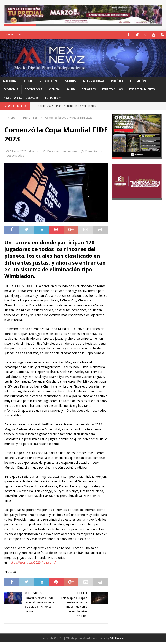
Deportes (89, 89)
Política (117, 80)
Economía (10, 89)
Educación (138, 80)
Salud (70, 89)
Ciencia (54, 89)
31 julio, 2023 (18, 151)
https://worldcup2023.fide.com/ (32, 562)
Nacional (10, 80)
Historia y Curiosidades (20, 97)
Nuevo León (48, 80)
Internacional (93, 80)
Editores (51, 97)
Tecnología (33, 89)
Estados (70, 80)
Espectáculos (112, 89)
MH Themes (117, 638)
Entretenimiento (142, 89)
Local (28, 80)
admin (36, 151)
